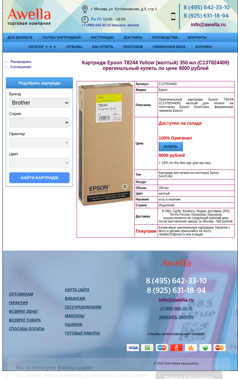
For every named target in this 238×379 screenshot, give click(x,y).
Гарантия (18, 303)
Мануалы (74, 316)
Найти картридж (39, 177)
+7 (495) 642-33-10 (96, 25)
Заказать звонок (125, 25)
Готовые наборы (82, 333)
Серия (15, 113)
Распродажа (21, 61)
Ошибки (73, 325)
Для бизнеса (20, 37)
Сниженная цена (168, 47)
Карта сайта (77, 290)
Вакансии (75, 299)
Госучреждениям (83, 307)
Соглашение (21, 67)
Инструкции (102, 37)
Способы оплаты (27, 329)
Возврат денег (23, 312)
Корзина (204, 47)
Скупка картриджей (61, 37)
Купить (170, 147)
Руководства (165, 37)
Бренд (15, 94)
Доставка (133, 37)
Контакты (197, 37)
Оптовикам (21, 294)
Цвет (13, 154)
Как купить (102, 47)
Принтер (17, 133)
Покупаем (133, 47)
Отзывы (74, 47)
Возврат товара (25, 320)
